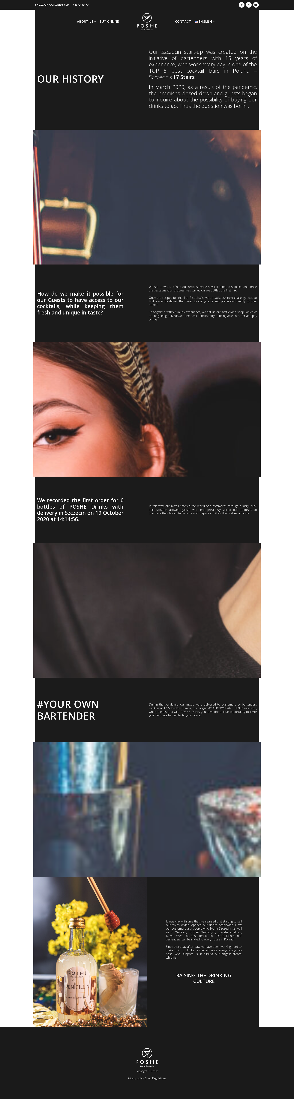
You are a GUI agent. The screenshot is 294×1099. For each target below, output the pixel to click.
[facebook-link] (241, 5)
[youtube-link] (256, 5)
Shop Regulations (155, 1078)
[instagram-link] (249, 5)
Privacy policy (136, 1078)
